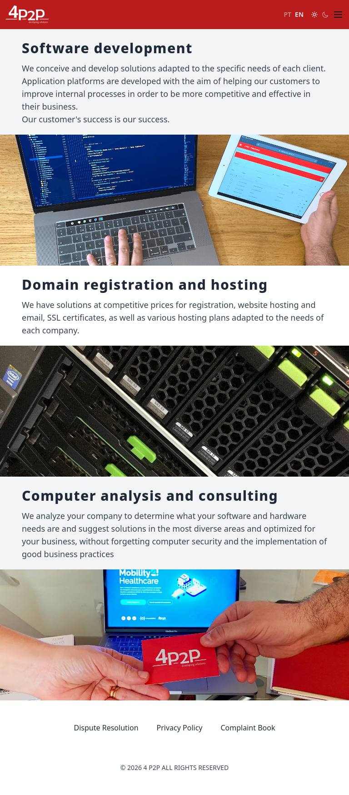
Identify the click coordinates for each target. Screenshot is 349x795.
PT (288, 14)
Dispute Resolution (106, 728)
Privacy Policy (180, 728)
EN (299, 14)
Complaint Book (248, 728)
